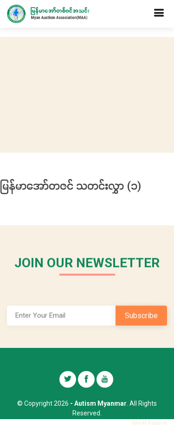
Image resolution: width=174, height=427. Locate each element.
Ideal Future (149, 422)
